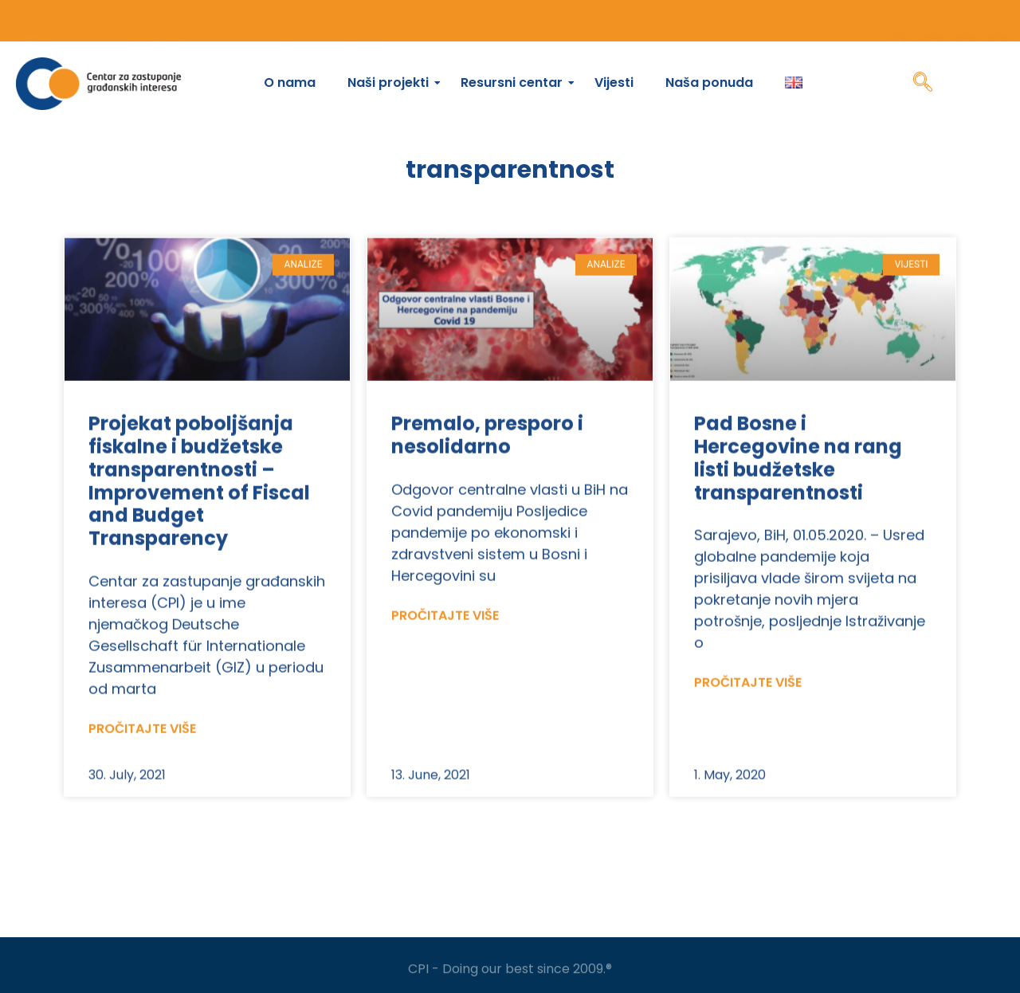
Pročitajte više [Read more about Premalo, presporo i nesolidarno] (445, 650)
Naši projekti (392, 82)
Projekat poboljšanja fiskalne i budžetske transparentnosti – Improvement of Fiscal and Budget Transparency (199, 515)
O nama (290, 82)
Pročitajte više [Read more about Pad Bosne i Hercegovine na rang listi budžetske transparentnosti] (748, 717)
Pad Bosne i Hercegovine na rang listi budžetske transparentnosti (798, 492)
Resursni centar (516, 82)
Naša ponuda (709, 82)
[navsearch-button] (922, 83)
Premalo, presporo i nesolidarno (487, 469)
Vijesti (614, 82)
